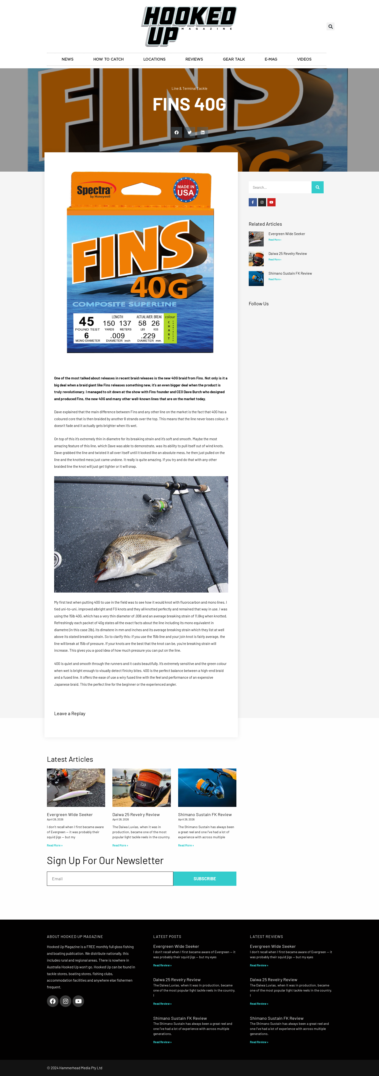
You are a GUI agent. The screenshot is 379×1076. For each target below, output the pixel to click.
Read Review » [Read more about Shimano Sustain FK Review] (162, 1042)
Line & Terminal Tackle (189, 88)
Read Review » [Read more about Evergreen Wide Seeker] (162, 965)
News (67, 59)
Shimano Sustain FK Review (290, 273)
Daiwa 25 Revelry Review (288, 253)
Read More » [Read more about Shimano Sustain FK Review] (275, 279)
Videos (304, 59)
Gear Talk (234, 59)
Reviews (194, 59)
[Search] (318, 187)
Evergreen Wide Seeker (287, 233)
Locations (154, 59)
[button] (331, 26)
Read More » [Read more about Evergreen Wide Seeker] (275, 239)
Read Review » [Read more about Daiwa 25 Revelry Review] (162, 1003)
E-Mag (271, 59)
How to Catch (108, 59)
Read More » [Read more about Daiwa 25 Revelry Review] (275, 259)
